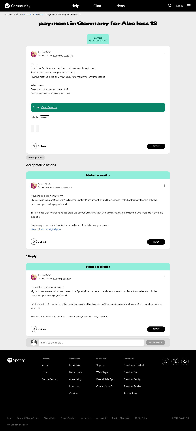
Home (22, 14)
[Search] (169, 6)
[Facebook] (185, 361)
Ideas (120, 5)
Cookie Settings (68, 418)
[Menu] (188, 6)
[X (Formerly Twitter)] (175, 361)
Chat (97, 5)
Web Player (102, 372)
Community (17, 5)
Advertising (75, 379)
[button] (164, 54)
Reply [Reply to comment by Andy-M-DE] (156, 146)
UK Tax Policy (141, 418)
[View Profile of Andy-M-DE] (44, 52)
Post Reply (155, 342)
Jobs (44, 372)
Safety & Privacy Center (28, 418)
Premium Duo (131, 372)
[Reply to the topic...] (91, 343)
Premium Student (133, 386)
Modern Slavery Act (121, 418)
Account (44, 117)
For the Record (50, 379)
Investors (74, 386)
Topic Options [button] (35, 157)
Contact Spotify (104, 386)
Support (100, 365)
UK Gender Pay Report (17, 424)
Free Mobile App (105, 379)
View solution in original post (46, 229)
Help (75, 5)
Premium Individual (134, 365)
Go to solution (99, 40)
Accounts (39, 14)
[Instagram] (165, 361)
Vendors (73, 393)
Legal (9, 418)
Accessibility (101, 418)
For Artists (74, 365)
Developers (75, 372)
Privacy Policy (49, 418)
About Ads (86, 418)
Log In (179, 5)
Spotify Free (130, 393)
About (45, 365)
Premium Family (132, 379)
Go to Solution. (49, 107)
